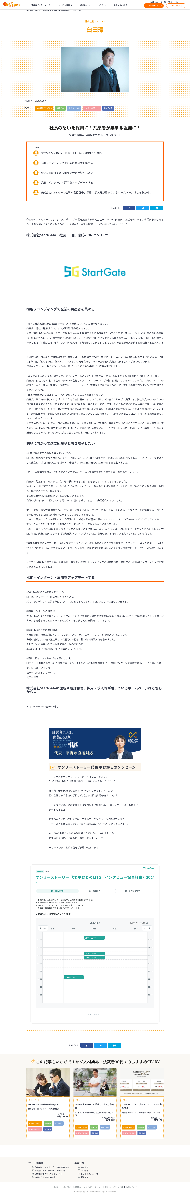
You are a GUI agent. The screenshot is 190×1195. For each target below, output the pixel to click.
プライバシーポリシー (93, 1187)
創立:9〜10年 (74, 108)
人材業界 (37, 10)
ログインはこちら (176, 5)
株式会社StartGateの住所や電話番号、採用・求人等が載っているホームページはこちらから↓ (96, 192)
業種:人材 (60, 108)
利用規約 (77, 1187)
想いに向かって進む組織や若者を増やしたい (67, 173)
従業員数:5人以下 (128, 1127)
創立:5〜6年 (58, 1123)
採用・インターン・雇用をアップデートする (67, 182)
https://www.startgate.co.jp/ (42, 706)
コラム (100, 5)
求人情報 (67, 1187)
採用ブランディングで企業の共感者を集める (67, 163)
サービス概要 (64, 5)
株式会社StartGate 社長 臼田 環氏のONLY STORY (71, 153)
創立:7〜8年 (105, 1127)
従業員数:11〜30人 (44, 108)
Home (29, 10)
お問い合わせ (119, 5)
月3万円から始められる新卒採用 (43, 1104)
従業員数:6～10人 (81, 1127)
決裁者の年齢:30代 (91, 108)
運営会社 (83, 5)
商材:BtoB (108, 108)
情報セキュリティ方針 (114, 1187)
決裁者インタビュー (39, 5)
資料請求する (153, 5)
